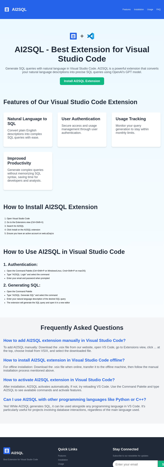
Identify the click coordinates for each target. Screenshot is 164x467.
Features (127, 9)
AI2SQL (15, 9)
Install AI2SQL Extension (82, 81)
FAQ (159, 9)
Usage (150, 9)
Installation (139, 9)
